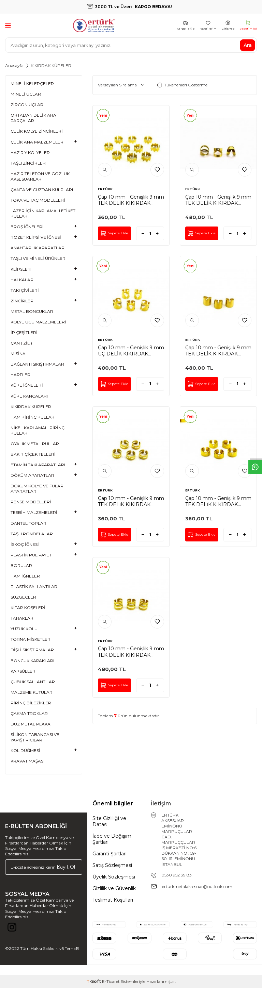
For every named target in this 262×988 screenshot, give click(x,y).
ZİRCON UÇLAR (27, 104)
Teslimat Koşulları (112, 900)
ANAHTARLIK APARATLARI (38, 247)
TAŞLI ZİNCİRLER (28, 163)
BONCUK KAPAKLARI (32, 660)
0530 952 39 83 (176, 874)
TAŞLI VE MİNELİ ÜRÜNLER (38, 258)
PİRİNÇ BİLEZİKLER (31, 702)
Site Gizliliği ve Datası (109, 821)
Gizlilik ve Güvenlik (114, 888)
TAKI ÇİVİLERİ (25, 290)
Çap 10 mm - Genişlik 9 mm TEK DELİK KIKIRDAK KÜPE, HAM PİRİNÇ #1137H (218, 200)
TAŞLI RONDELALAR (32, 533)
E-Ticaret (111, 981)
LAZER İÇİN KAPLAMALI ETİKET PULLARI (43, 213)
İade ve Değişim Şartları (111, 839)
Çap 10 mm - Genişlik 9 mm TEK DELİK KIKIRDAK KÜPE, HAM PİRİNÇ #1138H (218, 501)
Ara (248, 45)
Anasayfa (14, 65)
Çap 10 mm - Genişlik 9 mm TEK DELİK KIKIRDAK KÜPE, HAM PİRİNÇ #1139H (131, 501)
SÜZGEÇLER (23, 597)
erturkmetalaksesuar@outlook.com (197, 886)
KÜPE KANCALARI (29, 396)
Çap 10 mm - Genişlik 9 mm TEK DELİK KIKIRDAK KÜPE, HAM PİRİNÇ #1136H (218, 351)
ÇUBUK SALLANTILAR (33, 681)
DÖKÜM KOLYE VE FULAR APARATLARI (37, 488)
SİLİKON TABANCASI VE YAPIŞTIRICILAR (35, 737)
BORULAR (21, 565)
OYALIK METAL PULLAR (35, 443)
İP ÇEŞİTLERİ (24, 332)
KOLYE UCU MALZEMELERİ (38, 321)
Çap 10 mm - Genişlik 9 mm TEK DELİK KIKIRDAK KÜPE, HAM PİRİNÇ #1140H (131, 200)
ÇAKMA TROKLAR (29, 713)
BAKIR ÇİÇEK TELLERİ (33, 454)
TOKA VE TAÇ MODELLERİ (38, 200)
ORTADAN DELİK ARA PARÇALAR (33, 118)
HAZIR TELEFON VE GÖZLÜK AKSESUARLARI (40, 176)
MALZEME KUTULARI (32, 692)
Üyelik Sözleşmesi (113, 877)
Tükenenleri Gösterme (182, 84)
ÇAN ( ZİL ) (21, 343)
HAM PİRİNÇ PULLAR (33, 417)
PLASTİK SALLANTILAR (34, 586)
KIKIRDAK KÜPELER (31, 406)
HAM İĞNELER (25, 576)
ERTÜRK (105, 189)
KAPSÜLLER (23, 671)
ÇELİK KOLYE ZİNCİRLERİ (37, 131)
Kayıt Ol (66, 867)
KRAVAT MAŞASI (27, 761)
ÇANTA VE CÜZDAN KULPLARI (42, 189)
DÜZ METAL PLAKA (30, 723)
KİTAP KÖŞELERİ (28, 607)
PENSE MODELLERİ (31, 501)
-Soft (94, 981)
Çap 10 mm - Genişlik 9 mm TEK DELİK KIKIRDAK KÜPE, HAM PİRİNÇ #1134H (131, 652)
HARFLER (20, 374)
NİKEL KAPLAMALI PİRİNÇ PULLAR (37, 430)
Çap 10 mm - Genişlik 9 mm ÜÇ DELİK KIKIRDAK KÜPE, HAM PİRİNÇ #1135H (131, 351)
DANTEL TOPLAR (28, 523)
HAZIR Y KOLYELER (30, 152)
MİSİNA (18, 353)
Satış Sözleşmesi (112, 865)
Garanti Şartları (109, 854)
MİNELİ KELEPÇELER (32, 83)
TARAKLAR (22, 618)
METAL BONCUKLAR (32, 311)
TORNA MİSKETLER (30, 639)
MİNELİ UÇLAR (26, 94)
